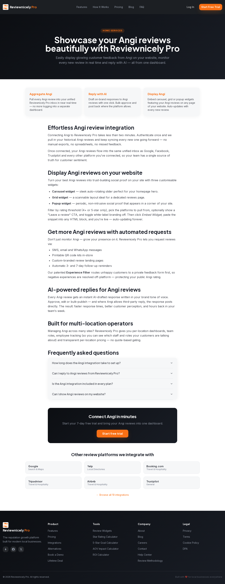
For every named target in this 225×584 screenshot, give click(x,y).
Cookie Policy (191, 542)
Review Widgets (102, 530)
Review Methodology (150, 560)
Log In (190, 6)
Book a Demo (56, 554)
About (141, 530)
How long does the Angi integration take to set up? (112, 363)
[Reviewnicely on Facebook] (13, 549)
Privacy (187, 530)
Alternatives (54, 548)
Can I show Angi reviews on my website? (112, 394)
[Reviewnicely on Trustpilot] (5, 549)
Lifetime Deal (55, 560)
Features (81, 6)
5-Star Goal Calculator (105, 542)
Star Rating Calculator (105, 536)
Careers (142, 542)
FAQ (142, 6)
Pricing (118, 6)
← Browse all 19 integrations (112, 494)
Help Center (145, 554)
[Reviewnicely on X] (21, 549)
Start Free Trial (210, 6)
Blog (131, 6)
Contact (142, 548)
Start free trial (112, 433)
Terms (186, 536)
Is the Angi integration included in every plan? (112, 384)
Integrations (54, 542)
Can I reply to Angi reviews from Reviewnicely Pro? (112, 373)
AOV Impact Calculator (106, 548)
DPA (185, 548)
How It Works (101, 6)
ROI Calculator (101, 554)
